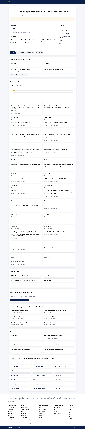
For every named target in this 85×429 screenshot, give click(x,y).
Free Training (60, 2)
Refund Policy (24, 413)
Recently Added (11, 419)
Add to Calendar (39, 52)
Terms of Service (25, 409)
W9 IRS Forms (42, 421)
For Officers (42, 407)
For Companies (57, 407)
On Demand (10, 423)
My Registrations (43, 411)
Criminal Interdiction (19, 48)
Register (13, 52)
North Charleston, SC (66, 33)
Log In (40, 417)
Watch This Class (30, 52)
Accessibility (24, 417)
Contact (70, 2)
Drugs (12, 48)
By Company (52, 2)
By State (38, 2)
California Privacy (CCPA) (26, 419)
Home (9, 4)
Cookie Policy (24, 411)
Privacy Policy (24, 407)
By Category (45, 2)
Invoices (41, 413)
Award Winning (11, 407)
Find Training (32, 2)
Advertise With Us (73, 416)
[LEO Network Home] (9, 2)
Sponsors (71, 414)
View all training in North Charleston (19, 74)
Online (9, 421)
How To (70, 409)
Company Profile (20, 52)
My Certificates (42, 409)
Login (75, 2)
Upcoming (25, 2)
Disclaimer (23, 415)
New (66, 2)
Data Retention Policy (26, 423)
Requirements (72, 418)
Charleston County (66, 36)
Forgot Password (43, 419)
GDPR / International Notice (27, 421)
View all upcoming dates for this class (19, 300)
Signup (40, 415)
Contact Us (71, 407)
